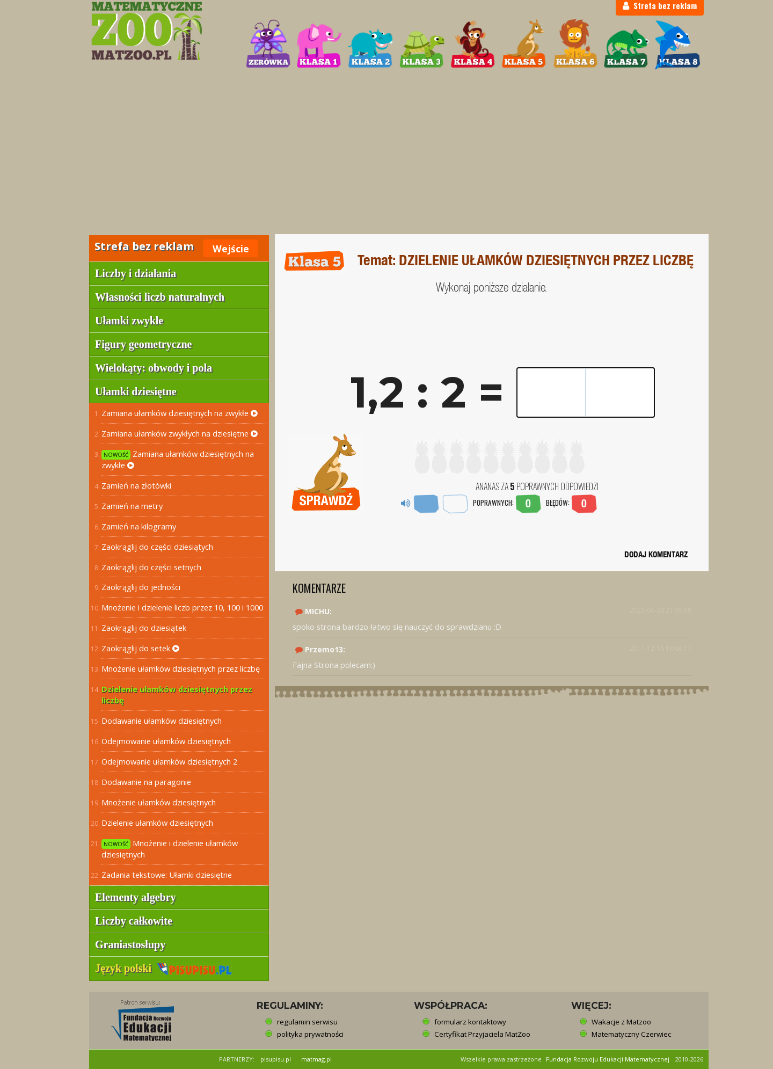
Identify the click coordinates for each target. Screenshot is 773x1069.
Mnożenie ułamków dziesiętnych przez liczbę (180, 668)
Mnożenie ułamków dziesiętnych (158, 802)
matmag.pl (316, 1059)
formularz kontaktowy (470, 1022)
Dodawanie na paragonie (146, 781)
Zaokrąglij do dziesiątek (143, 627)
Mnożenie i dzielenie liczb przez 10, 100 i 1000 (182, 607)
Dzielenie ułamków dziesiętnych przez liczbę (176, 694)
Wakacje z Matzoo (621, 1022)
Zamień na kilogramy (138, 526)
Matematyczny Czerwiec (631, 1034)
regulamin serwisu (307, 1022)
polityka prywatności (310, 1034)
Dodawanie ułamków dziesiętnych (161, 720)
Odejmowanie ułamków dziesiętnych (166, 741)
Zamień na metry (132, 505)
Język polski (163, 968)
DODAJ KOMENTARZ (656, 554)
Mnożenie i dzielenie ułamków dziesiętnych (169, 849)
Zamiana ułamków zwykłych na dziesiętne (179, 433)
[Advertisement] (386, 153)
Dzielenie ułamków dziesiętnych (157, 822)
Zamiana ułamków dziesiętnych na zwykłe (179, 413)
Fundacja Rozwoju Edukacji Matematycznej (607, 1059)
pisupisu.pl (275, 1059)
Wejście (231, 248)
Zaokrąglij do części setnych (151, 567)
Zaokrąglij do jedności (140, 586)
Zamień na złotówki (136, 485)
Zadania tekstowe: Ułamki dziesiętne (166, 874)
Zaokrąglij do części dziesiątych (157, 546)
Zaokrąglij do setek (140, 648)
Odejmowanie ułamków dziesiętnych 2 (169, 761)
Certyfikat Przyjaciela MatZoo (482, 1034)
